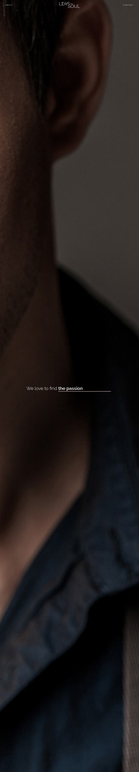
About (9, 5)
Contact (128, 5)
